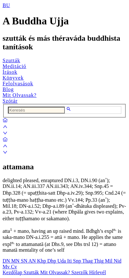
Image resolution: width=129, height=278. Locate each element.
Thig (99, 261)
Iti (70, 261)
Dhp (52, 261)
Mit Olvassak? (20, 95)
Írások (10, 72)
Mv (7, 266)
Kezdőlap (13, 272)
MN (16, 261)
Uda (62, 261)
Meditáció (14, 66)
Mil (109, 261)
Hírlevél (97, 272)
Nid (117, 261)
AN (32, 261)
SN (25, 261)
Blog (8, 89)
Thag (88, 261)
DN (7, 261)
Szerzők (80, 272)
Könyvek (13, 77)
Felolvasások (18, 83)
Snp (77, 261)
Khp (42, 261)
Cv (14, 266)
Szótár (10, 101)
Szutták (11, 60)
